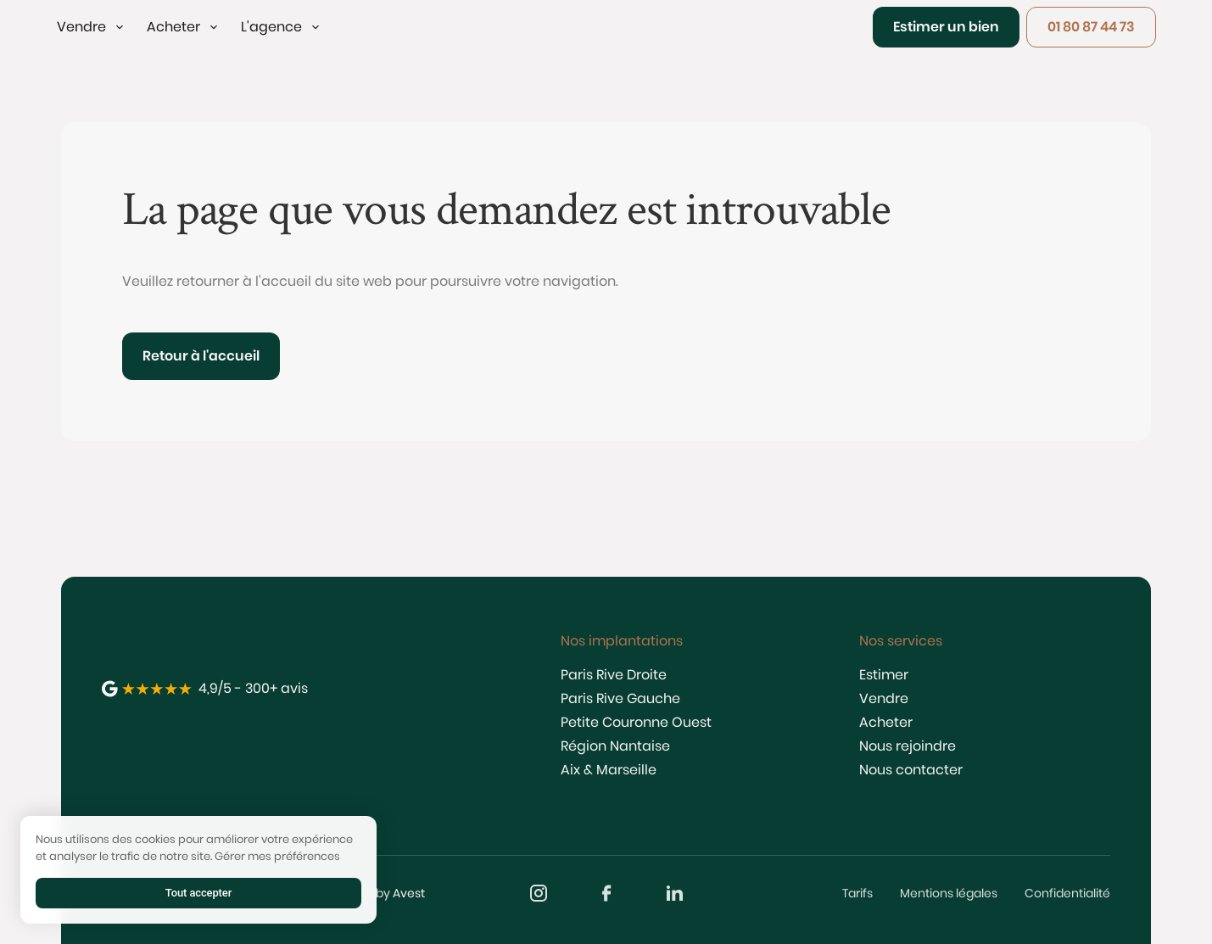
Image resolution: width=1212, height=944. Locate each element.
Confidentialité (1067, 893)
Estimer (883, 674)
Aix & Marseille (608, 769)
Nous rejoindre (907, 746)
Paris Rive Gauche (620, 698)
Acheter (886, 722)
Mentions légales (948, 893)
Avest (409, 893)
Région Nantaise (615, 746)
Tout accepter (198, 892)
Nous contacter (911, 769)
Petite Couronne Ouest (636, 722)
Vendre (883, 698)
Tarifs (857, 893)
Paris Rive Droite (614, 674)
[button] (91, 27)
